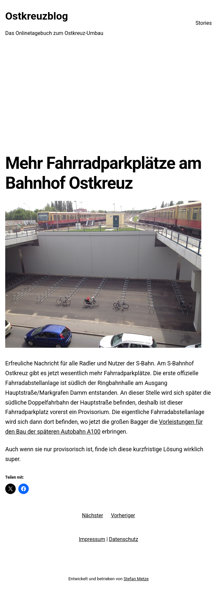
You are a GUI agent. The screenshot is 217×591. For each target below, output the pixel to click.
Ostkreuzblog (36, 16)
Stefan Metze (136, 578)
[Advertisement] (108, 99)
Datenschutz (123, 539)
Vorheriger (123, 515)
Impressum (92, 539)
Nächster (92, 515)
